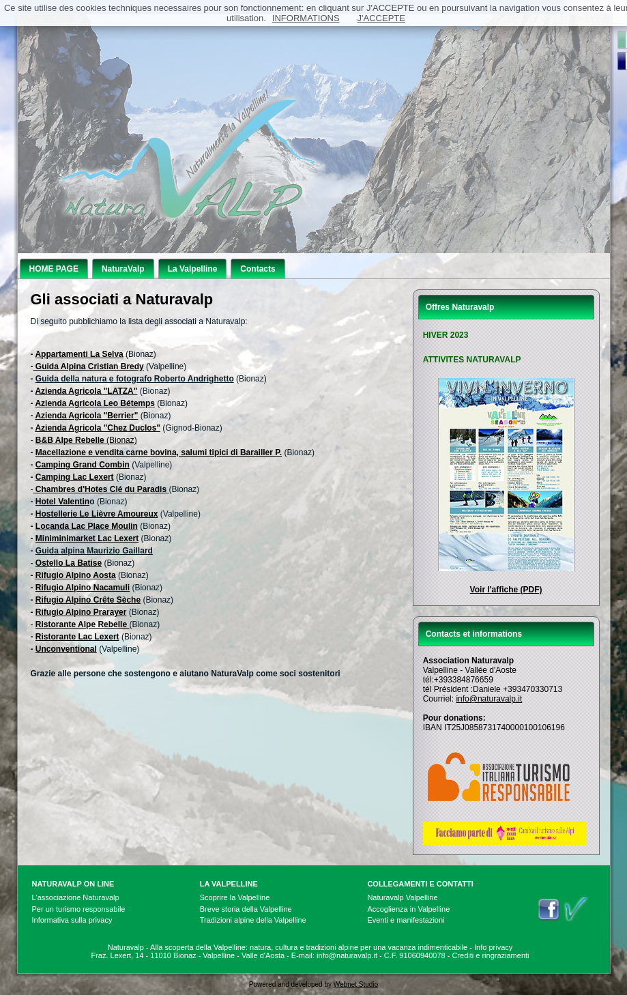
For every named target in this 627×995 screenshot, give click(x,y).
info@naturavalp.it (489, 699)
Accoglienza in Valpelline (408, 909)
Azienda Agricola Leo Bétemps (95, 403)
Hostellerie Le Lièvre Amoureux (96, 514)
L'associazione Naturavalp (75, 897)
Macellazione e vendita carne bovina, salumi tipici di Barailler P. (158, 452)
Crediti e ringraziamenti (490, 955)
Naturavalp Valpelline (402, 897)
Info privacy (493, 947)
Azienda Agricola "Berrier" (86, 415)
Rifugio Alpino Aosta (75, 575)
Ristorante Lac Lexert (77, 636)
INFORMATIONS (306, 18)
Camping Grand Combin (82, 465)
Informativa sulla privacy (72, 920)
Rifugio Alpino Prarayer (81, 612)
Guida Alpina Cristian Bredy (88, 366)
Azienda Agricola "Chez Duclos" (97, 428)
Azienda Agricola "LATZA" (86, 391)
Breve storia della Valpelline (246, 909)
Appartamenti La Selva (79, 354)
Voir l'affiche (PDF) (506, 589)
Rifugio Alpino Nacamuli (82, 587)
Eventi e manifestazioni (405, 920)
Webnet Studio (356, 984)
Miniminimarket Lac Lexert (86, 538)
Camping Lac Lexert (74, 477)
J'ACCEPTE (381, 18)
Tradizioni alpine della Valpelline (253, 920)
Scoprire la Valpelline (235, 897)
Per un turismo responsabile (79, 909)
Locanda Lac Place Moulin (86, 526)
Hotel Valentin (62, 501)
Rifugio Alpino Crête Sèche (88, 600)
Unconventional (66, 649)
